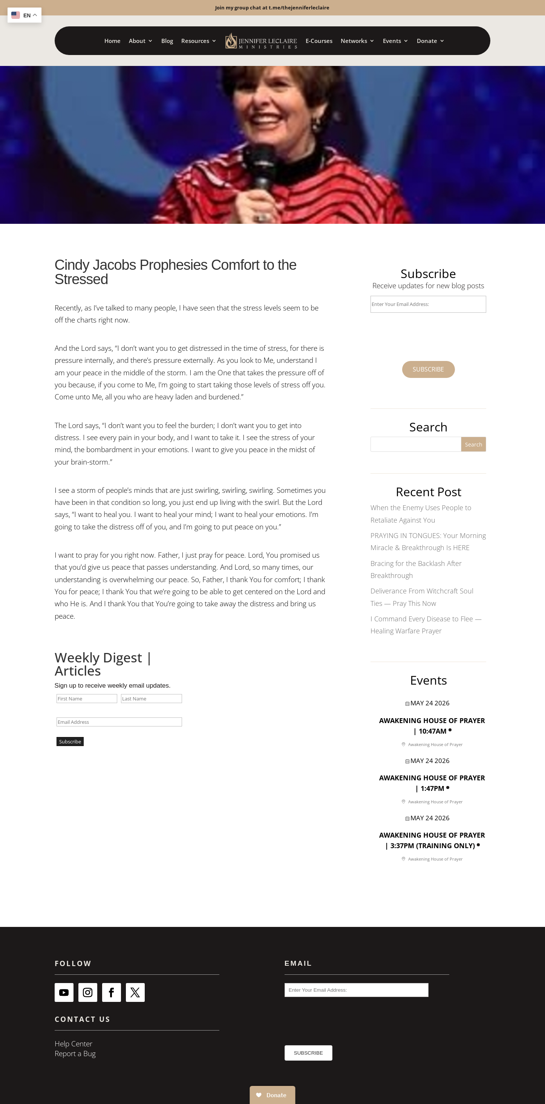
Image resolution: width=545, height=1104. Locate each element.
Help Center (73, 1044)
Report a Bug (75, 1053)
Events (392, 40)
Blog (167, 40)
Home (112, 40)
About (137, 40)
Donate (427, 40)
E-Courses (319, 40)
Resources (195, 40)
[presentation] (413, 333)
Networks (354, 40)
